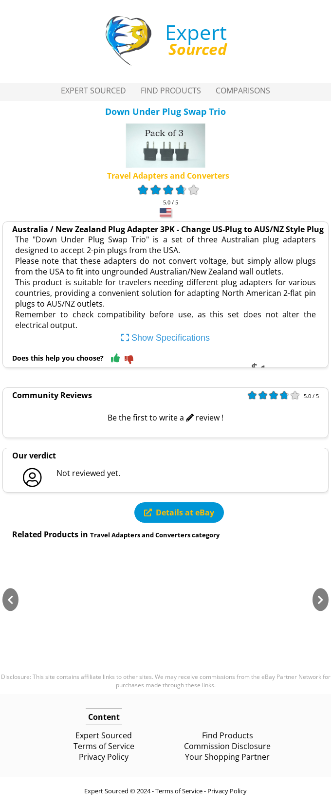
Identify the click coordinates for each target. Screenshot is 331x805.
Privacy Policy (104, 756)
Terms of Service (104, 746)
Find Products (171, 90)
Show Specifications (165, 338)
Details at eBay (179, 512)
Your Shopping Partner (227, 756)
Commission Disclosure (227, 746)
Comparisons (243, 90)
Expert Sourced (93, 90)
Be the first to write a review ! (165, 417)
